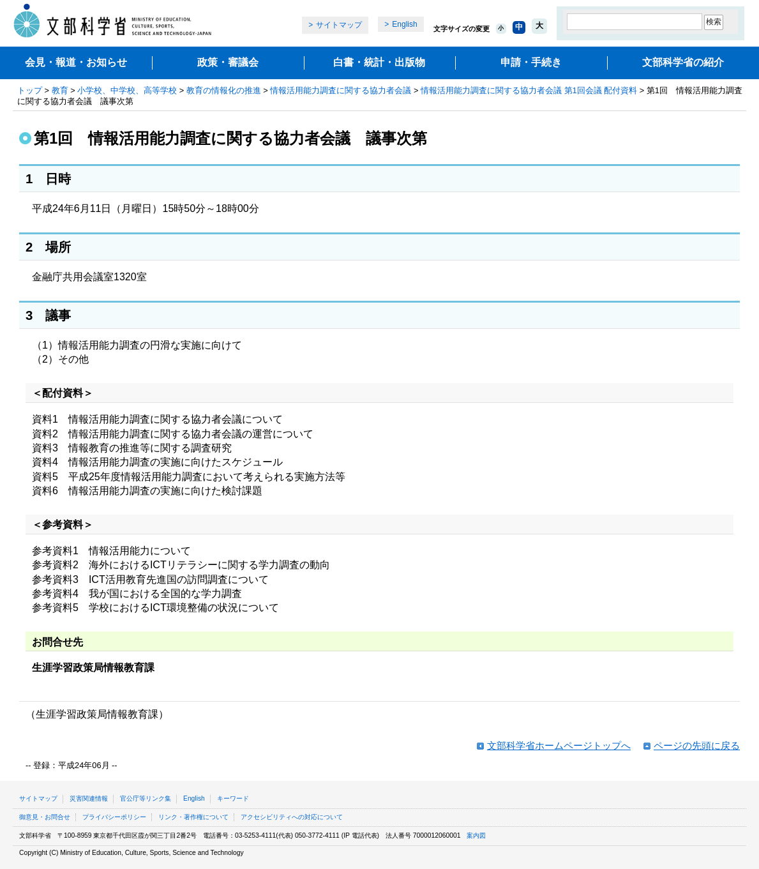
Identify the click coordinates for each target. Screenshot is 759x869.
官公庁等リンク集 (145, 798)
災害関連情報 (89, 798)
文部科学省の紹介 (683, 62)
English (404, 24)
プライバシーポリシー (114, 816)
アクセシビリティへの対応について (292, 816)
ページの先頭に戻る (697, 745)
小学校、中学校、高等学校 (127, 90)
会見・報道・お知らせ (76, 62)
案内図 (476, 835)
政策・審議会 (228, 62)
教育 (60, 90)
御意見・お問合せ (44, 816)
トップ (29, 90)
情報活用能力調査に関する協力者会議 (340, 90)
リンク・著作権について (193, 816)
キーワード (233, 798)
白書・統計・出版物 (379, 62)
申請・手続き (531, 62)
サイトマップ (339, 24)
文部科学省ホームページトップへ (559, 745)
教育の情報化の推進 (223, 90)
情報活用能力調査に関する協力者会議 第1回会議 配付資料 (529, 90)
